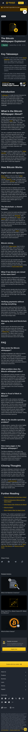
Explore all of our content (14, 664)
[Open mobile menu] (26, 3)
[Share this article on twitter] (2, 562)
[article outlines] (25, 12)
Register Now (14, 649)
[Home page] (10, 3)
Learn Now (23, 9)
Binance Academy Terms (15, 730)
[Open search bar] (16, 3)
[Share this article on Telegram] (15, 562)
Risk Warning (5, 730)
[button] (25, 3)
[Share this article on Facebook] (9, 562)
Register (21, 2)
